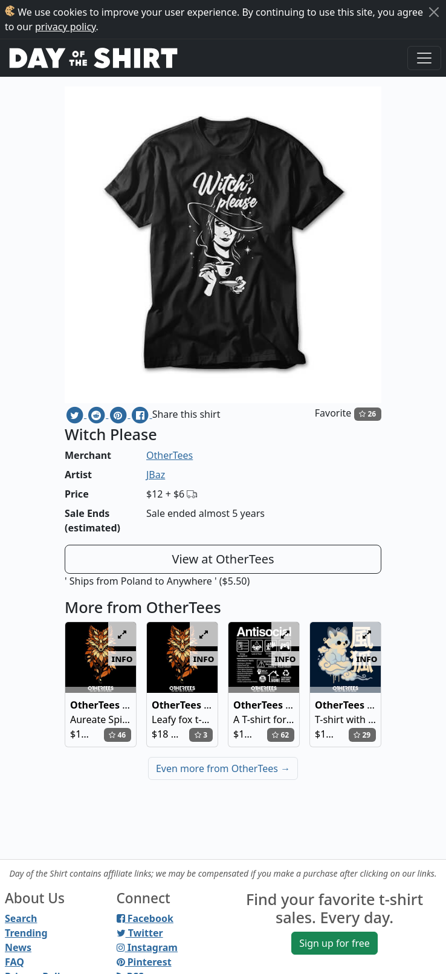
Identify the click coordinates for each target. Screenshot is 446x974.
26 (367, 414)
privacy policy (65, 26)
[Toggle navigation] (424, 58)
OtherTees (169, 455)
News (18, 947)
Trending (26, 933)
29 (362, 735)
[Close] (434, 12)
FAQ (14, 962)
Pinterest (144, 962)
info (122, 658)
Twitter (140, 933)
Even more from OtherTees (223, 768)
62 (280, 735)
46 (117, 735)
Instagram (147, 947)
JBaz (155, 474)
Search (21, 918)
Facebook (145, 918)
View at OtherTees (223, 559)
